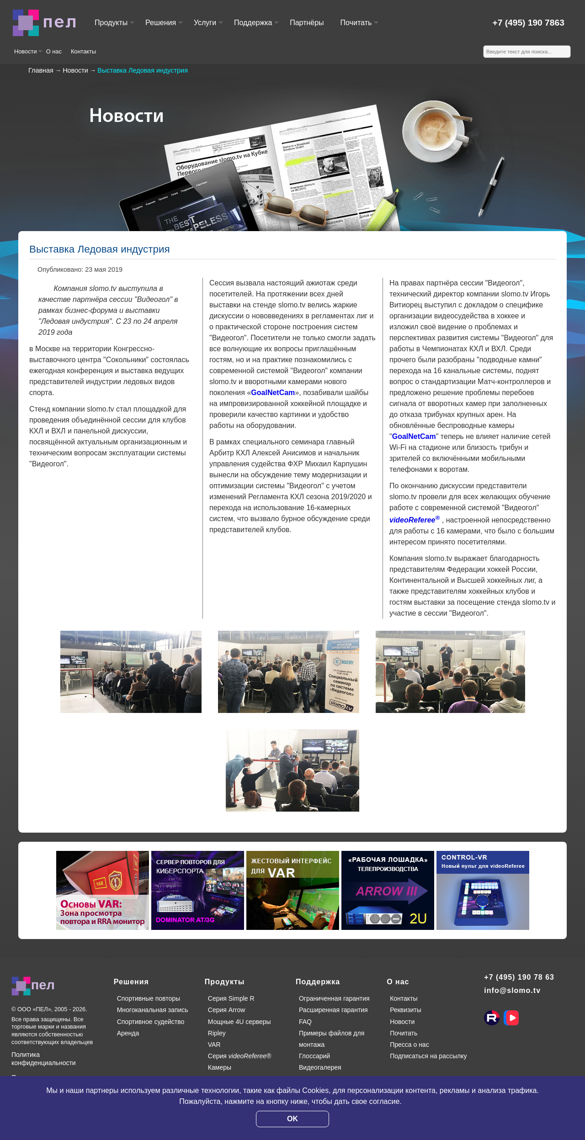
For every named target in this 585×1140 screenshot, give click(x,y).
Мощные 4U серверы (239, 1021)
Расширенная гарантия (333, 1009)
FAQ (305, 1021)
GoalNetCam (273, 392)
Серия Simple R (231, 998)
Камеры (219, 1067)
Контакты (83, 51)
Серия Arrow (226, 1009)
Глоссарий (314, 1056)
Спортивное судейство (151, 1021)
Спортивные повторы (148, 998)
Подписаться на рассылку (428, 1056)
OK (292, 1119)
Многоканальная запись (152, 1009)
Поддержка (256, 27)
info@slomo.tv (512, 990)
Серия (239, 1056)
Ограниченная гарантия (334, 998)
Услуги (208, 27)
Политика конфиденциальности (43, 1058)
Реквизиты (405, 1009)
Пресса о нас (409, 1044)
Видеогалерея (320, 1067)
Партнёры (307, 22)
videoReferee (414, 520)
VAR (214, 1044)
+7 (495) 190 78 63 (519, 977)
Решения (163, 27)
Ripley (217, 1033)
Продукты (114, 27)
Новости (28, 55)
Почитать (359, 27)
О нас (54, 51)
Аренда (128, 1033)
